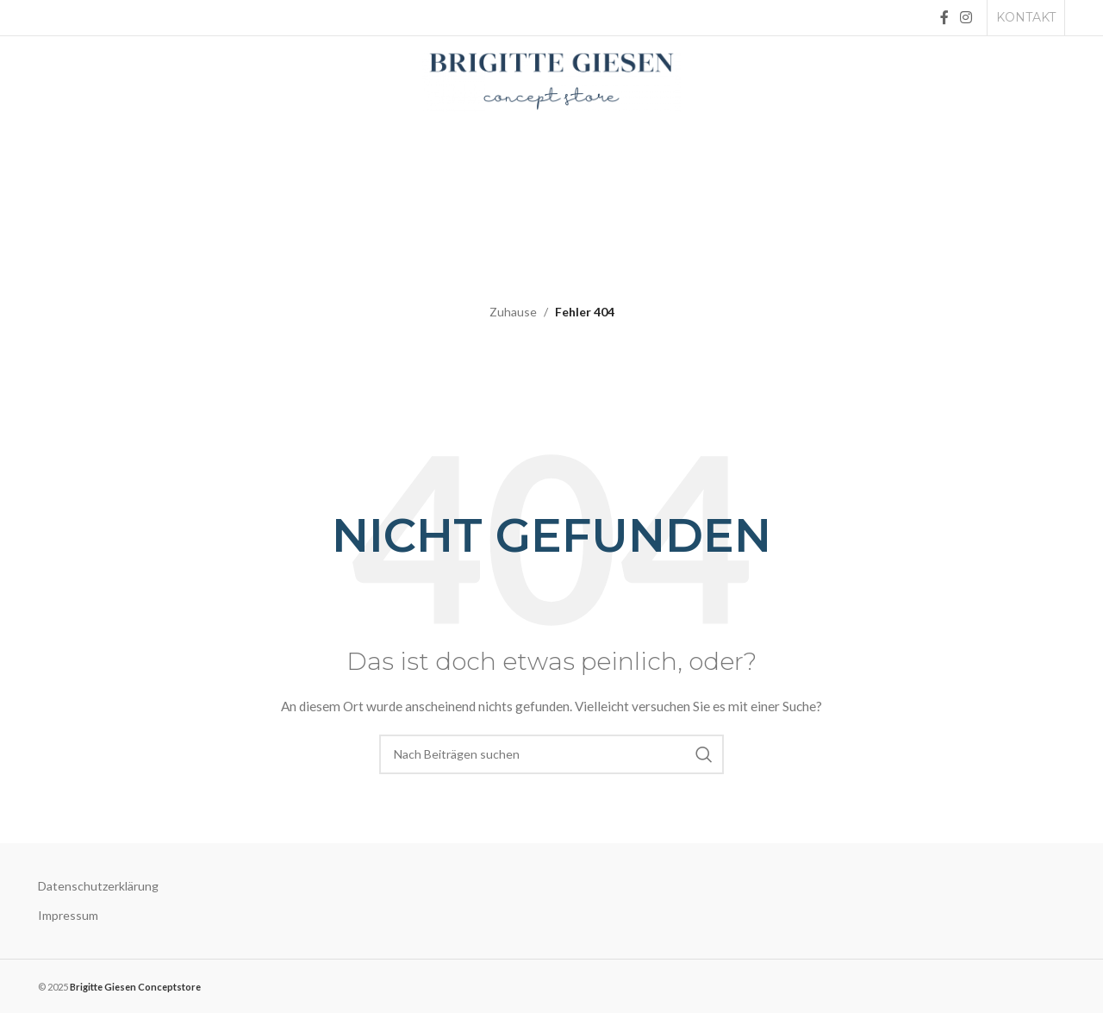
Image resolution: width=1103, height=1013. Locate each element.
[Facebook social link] (944, 17)
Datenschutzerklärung (98, 886)
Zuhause (513, 311)
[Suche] (551, 754)
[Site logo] (551, 79)
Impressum (68, 915)
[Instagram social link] (966, 17)
